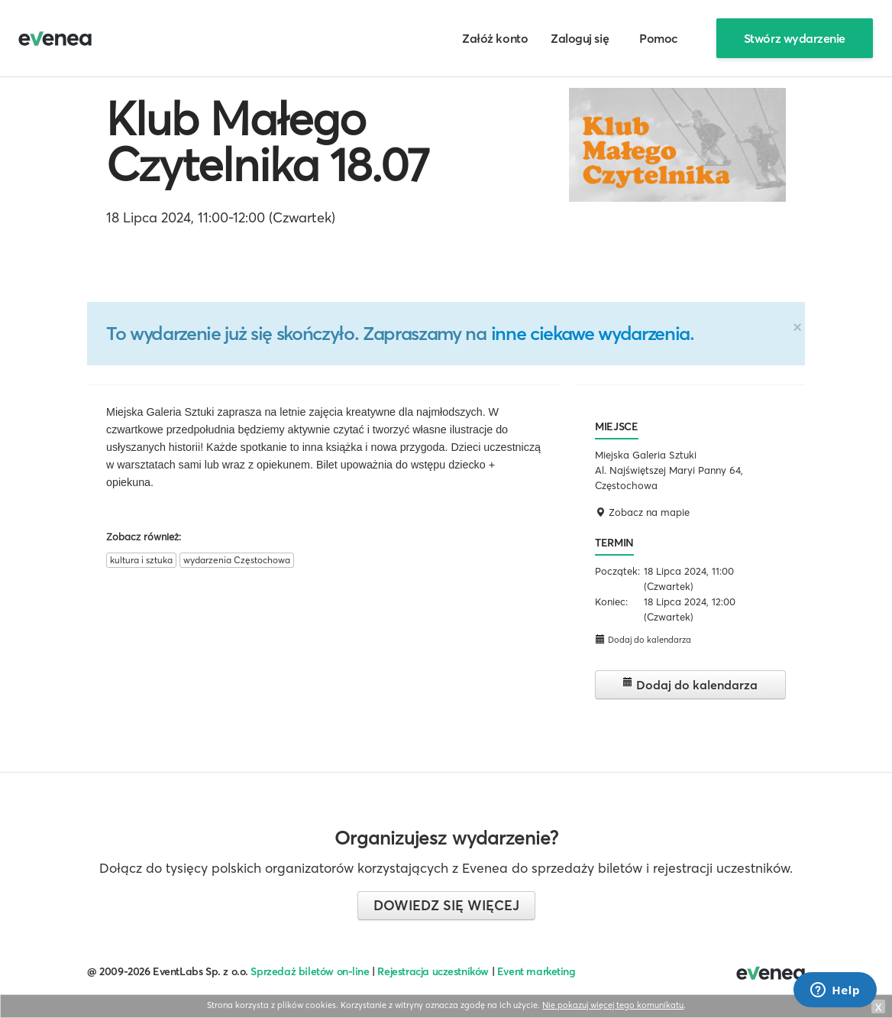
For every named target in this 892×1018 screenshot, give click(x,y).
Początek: (617, 571)
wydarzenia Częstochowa (236, 560)
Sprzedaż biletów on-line (309, 971)
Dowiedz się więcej (446, 905)
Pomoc (658, 38)
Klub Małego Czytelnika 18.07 (267, 141)
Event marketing (536, 971)
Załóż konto (495, 38)
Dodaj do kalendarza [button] (643, 639)
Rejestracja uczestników (433, 971)
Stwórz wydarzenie (794, 38)
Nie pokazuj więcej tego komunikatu (613, 1005)
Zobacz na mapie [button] (642, 512)
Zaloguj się (580, 38)
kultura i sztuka (141, 560)
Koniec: (611, 601)
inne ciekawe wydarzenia (590, 333)
